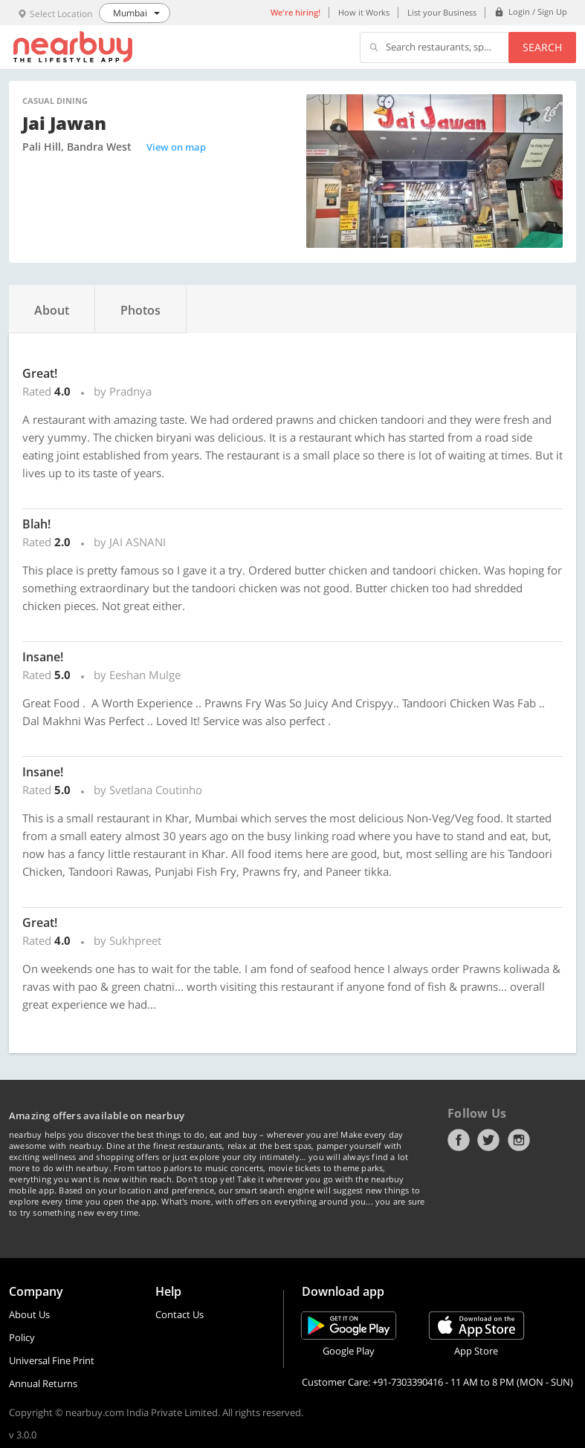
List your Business (441, 12)
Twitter (488, 1140)
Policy (22, 1337)
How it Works (364, 12)
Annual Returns (43, 1383)
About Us (29, 1314)
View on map (176, 147)
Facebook (458, 1140)
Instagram (519, 1140)
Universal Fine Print (51, 1360)
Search (542, 47)
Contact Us (179, 1314)
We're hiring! (295, 12)
